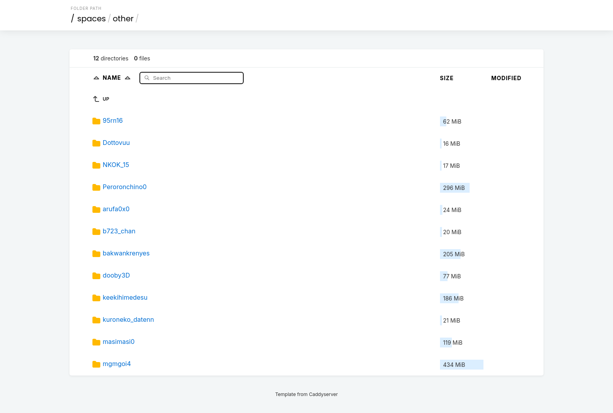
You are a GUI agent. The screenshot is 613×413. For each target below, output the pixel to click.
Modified (506, 78)
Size (447, 78)
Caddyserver (323, 394)
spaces (91, 18)
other (123, 18)
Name (118, 77)
